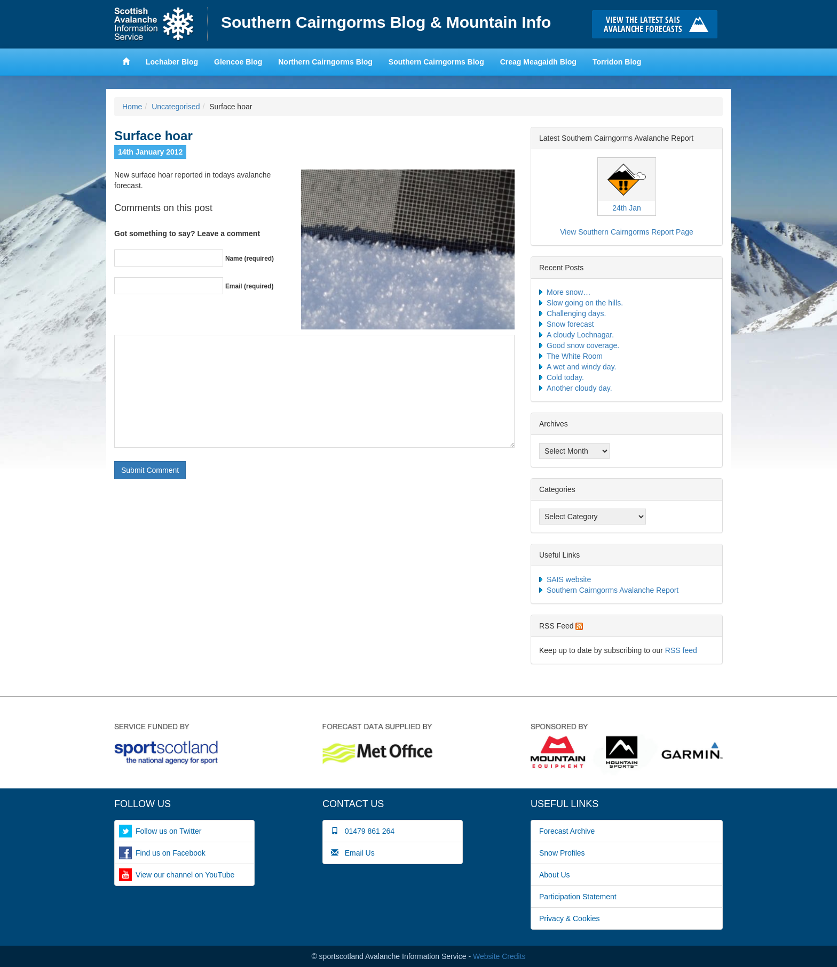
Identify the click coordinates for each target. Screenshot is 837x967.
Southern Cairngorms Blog (436, 62)
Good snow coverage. (583, 345)
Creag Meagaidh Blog (538, 62)
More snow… (568, 292)
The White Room (575, 356)
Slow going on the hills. (585, 303)
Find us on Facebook (171, 853)
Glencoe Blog (238, 62)
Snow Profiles (562, 853)
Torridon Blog (617, 62)
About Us (554, 875)
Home (161, 24)
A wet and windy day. (581, 366)
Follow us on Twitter (168, 831)
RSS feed (681, 650)
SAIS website (569, 579)
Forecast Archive (567, 831)
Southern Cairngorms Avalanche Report (612, 590)
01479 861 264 (362, 831)
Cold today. (565, 377)
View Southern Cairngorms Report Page (626, 232)
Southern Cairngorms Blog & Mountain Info (386, 22)
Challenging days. (576, 313)
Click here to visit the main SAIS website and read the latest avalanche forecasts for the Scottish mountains (657, 24)
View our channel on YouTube (185, 875)
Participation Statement (578, 896)
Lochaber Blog (172, 62)
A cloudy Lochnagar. (580, 335)
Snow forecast (570, 324)
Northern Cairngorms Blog (325, 62)
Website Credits (499, 956)
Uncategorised (176, 106)
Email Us (353, 853)
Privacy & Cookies (569, 918)
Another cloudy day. (579, 388)
